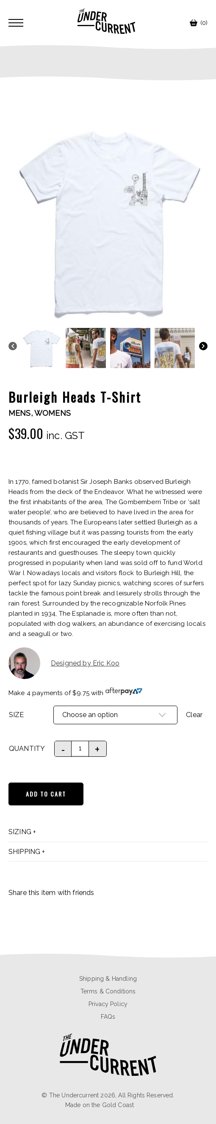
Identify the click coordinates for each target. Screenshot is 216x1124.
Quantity (27, 749)
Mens (19, 413)
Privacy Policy (108, 1004)
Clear (194, 715)
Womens (52, 413)
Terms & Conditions (108, 991)
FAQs (108, 1016)
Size (16, 715)
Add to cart (46, 793)
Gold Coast (118, 1105)
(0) (199, 23)
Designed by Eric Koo (63, 663)
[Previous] (12, 347)
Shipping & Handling (108, 978)
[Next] (203, 347)
